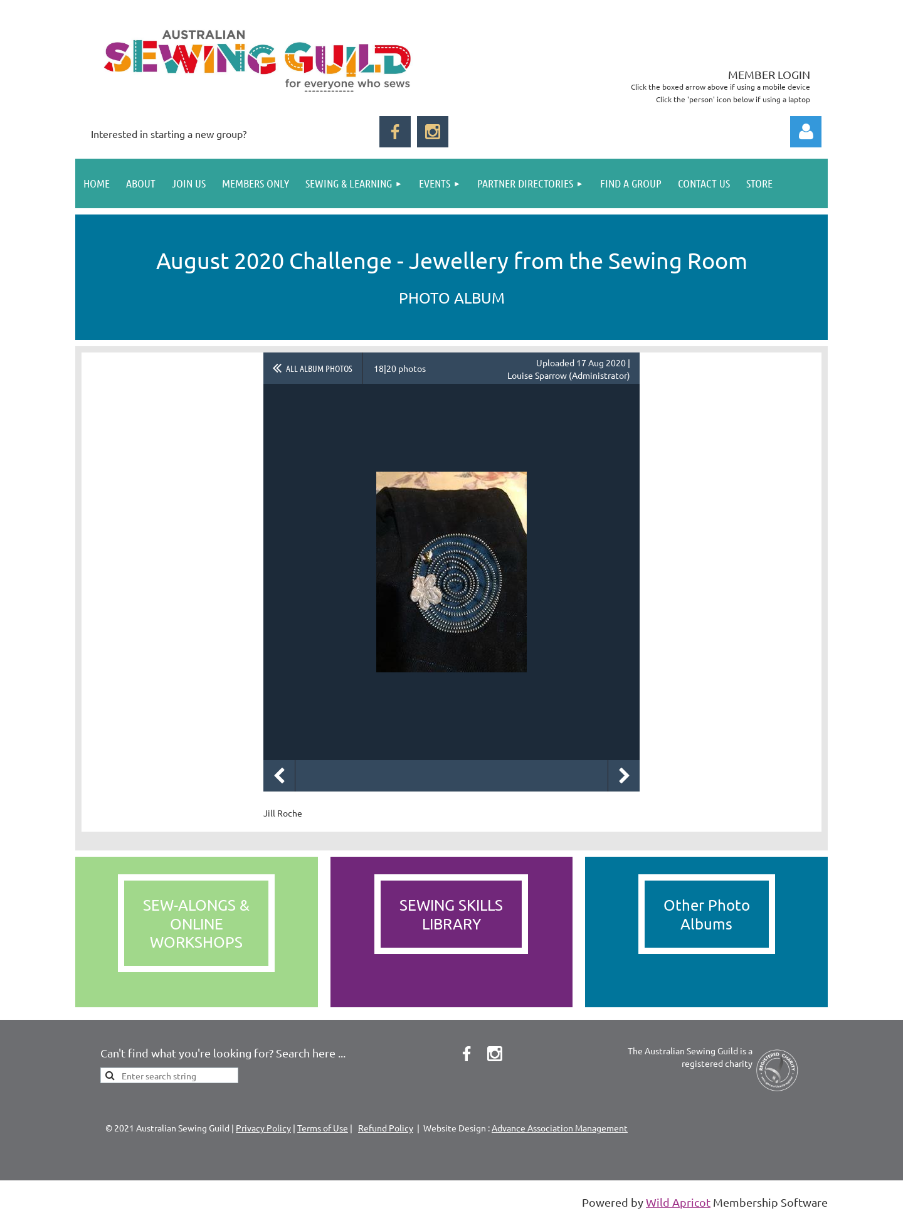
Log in (805, 131)
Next (624, 776)
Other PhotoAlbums (706, 914)
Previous (279, 776)
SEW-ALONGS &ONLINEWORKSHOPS (196, 923)
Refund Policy (385, 1127)
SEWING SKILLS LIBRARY (451, 914)
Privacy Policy (263, 1127)
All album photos (319, 368)
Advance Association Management (560, 1127)
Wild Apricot (678, 1202)
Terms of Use (322, 1127)
